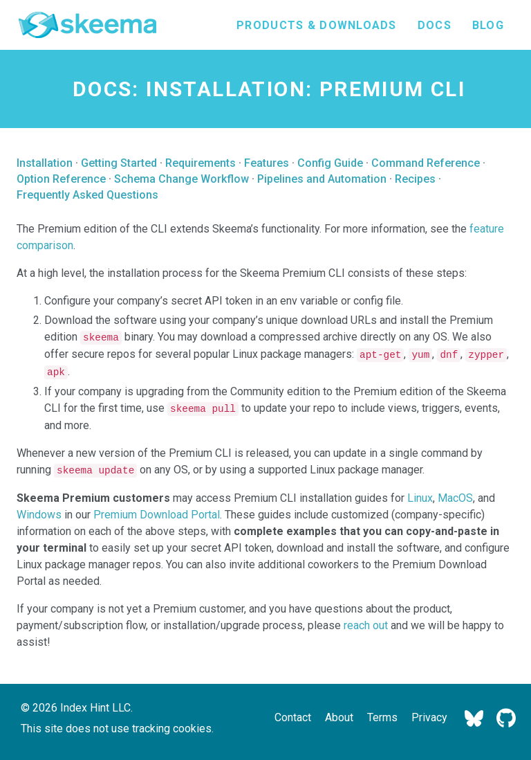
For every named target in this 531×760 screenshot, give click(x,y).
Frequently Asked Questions (87, 194)
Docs (434, 25)
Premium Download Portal (156, 514)
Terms (382, 717)
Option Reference (61, 179)
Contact (292, 717)
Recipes (415, 179)
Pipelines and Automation (321, 179)
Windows (39, 514)
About (339, 717)
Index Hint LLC (95, 707)
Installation (45, 163)
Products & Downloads (316, 25)
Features (266, 163)
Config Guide (330, 163)
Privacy (429, 717)
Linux (420, 498)
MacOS (455, 498)
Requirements (200, 163)
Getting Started (119, 163)
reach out (366, 625)
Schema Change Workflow (181, 179)
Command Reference (425, 163)
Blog (488, 25)
